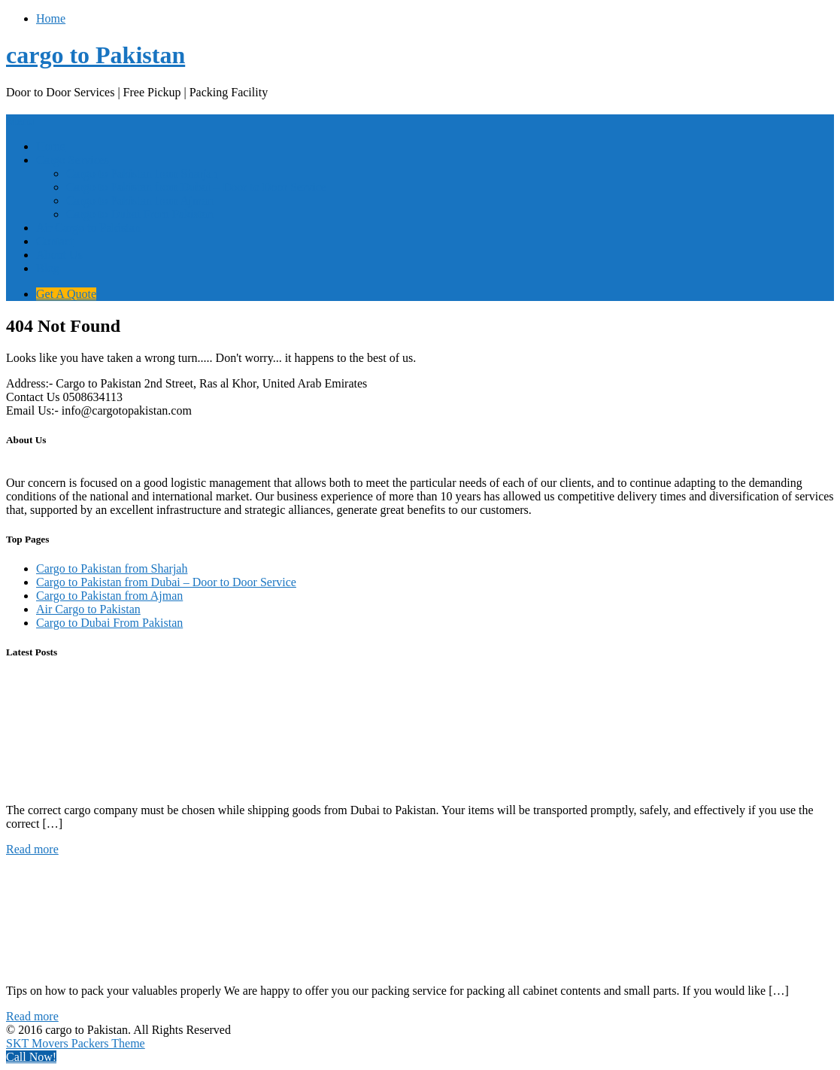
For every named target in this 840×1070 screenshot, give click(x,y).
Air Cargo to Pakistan (88, 227)
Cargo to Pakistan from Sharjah (141, 173)
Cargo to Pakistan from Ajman (139, 200)
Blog (47, 268)
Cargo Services (72, 160)
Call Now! (31, 1056)
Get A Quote (66, 293)
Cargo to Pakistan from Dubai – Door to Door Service (196, 187)
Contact (55, 241)
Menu (20, 120)
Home (50, 18)
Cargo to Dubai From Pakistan (139, 214)
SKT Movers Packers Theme (75, 1043)
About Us (59, 254)
